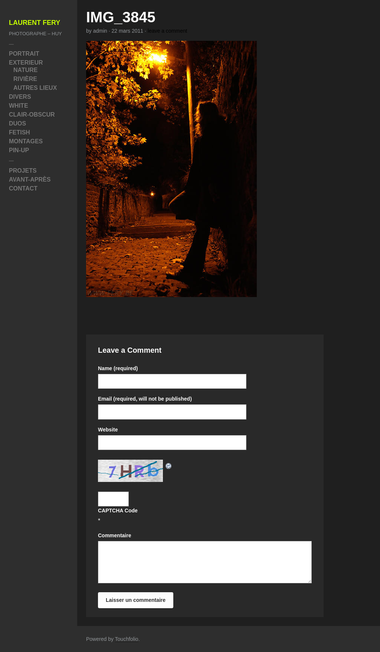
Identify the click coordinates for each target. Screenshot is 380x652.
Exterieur (26, 62)
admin (100, 31)
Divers (20, 97)
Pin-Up (19, 150)
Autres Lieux (35, 88)
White (18, 105)
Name (118, 368)
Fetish (19, 132)
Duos (17, 123)
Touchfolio (126, 639)
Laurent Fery (34, 22)
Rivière (25, 79)
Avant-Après (29, 179)
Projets (23, 170)
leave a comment (167, 31)
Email (145, 399)
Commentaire (114, 535)
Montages (26, 141)
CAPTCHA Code (118, 511)
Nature (25, 70)
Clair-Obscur (32, 114)
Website (108, 430)
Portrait (24, 53)
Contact (23, 188)
